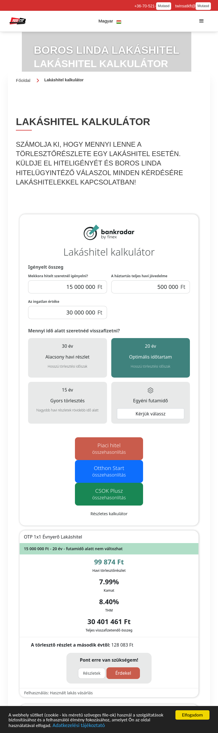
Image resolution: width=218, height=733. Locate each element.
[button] (110, 21)
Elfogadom (192, 715)
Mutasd (163, 6)
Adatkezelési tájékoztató (79, 725)
